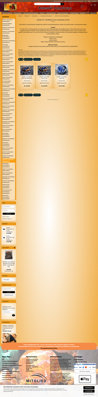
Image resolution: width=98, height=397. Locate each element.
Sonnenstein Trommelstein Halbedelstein (6, 165)
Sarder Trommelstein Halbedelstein (7, 148)
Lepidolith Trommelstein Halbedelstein (8, 103)
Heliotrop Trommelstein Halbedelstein (8, 70)
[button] (19, 59)
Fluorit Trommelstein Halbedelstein (7, 58)
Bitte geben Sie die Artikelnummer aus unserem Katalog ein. (8, 308)
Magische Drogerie (63, 13)
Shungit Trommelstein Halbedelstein (8, 156)
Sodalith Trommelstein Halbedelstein (8, 160)
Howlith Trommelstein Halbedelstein (8, 74)
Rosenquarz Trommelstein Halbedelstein (6, 144)
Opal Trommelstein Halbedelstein (7, 118)
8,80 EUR (9, 269)
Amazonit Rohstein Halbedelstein (7, 24)
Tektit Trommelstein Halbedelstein (7, 173)
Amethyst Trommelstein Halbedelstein (8, 28)
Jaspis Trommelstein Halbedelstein (7, 78)
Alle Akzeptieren (89, 387)
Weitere (82, 13)
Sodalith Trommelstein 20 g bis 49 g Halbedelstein (44, 77)
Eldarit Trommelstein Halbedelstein (7, 54)
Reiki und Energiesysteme (31, 13)
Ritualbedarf (17, 13)
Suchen (8, 292)
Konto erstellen (5, 216)
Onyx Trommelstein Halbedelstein (7, 114)
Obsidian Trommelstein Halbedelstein (8, 110)
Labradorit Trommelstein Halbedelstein (8, 89)
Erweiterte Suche (9, 295)
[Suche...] (62, 4)
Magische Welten (7, 13)
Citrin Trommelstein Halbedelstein (7, 50)
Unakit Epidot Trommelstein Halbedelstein (6, 186)
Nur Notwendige (88, 391)
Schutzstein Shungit (6, 331)
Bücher (42, 13)
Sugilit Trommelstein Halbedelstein (7, 169)
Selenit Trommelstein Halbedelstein (7, 152)
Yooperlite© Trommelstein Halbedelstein (6, 197)
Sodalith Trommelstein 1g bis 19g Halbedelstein (27, 77)
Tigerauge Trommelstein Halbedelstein (8, 177)
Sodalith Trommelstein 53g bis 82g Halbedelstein (62, 77)
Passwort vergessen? (7, 218)
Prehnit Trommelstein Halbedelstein (7, 126)
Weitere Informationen (89, 394)
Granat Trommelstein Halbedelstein (7, 62)
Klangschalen (74, 13)
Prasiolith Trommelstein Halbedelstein (8, 122)
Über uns (93, 13)
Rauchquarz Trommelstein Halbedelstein (6, 135)
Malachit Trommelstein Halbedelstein (8, 106)
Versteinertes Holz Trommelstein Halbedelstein (7, 191)
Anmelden (8, 213)
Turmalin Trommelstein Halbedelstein (8, 181)
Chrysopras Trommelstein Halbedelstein (6, 46)
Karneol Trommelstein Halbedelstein (8, 85)
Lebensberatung (51, 13)
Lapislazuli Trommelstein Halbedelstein (6, 94)
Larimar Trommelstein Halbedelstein (8, 99)
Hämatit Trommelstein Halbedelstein (8, 66)
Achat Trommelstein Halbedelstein (7, 20)
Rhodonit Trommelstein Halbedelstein (8, 139)
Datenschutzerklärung (8, 391)
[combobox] (28, 59)
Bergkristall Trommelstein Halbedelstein (6, 37)
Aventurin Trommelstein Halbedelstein (8, 32)
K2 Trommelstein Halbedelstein (6, 82)
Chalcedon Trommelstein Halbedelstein (8, 41)
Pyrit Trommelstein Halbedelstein (7, 130)
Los (13, 315)
